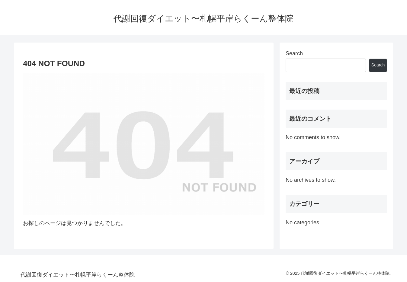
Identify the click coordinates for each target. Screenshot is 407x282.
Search (294, 53)
